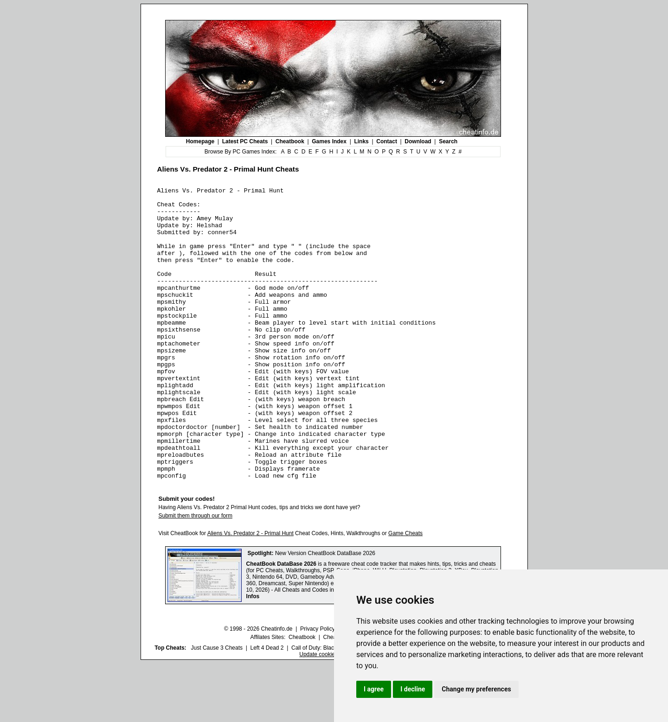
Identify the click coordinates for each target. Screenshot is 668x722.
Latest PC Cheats (245, 141)
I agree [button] (374, 689)
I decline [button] (412, 689)
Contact (386, 141)
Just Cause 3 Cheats (217, 706)
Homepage (200, 141)
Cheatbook (290, 141)
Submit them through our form (195, 574)
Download (418, 141)
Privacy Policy (317, 687)
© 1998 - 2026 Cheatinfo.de (258, 687)
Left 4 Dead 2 (266, 706)
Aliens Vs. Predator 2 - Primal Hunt (250, 591)
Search (448, 141)
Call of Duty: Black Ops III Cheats (332, 706)
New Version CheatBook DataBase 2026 (325, 611)
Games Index (329, 141)
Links (361, 141)
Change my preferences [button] (476, 689)
